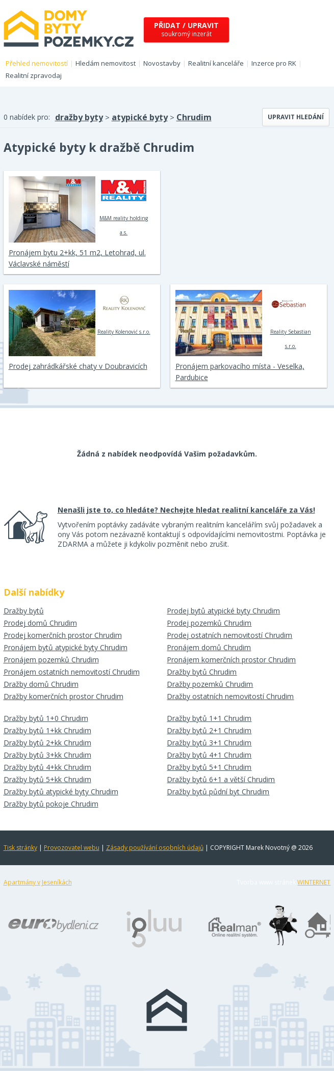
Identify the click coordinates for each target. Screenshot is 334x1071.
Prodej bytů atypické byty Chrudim (223, 610)
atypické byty (140, 117)
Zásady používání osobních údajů (154, 847)
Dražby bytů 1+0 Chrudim (46, 718)
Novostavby (162, 63)
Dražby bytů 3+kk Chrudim (47, 755)
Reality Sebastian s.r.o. (290, 319)
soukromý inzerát (186, 29)
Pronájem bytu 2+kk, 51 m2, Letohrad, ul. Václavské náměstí (77, 258)
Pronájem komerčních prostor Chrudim (231, 659)
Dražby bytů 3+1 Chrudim (209, 742)
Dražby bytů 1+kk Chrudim (47, 730)
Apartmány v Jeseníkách (38, 882)
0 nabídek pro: (27, 117)
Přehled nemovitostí (37, 63)
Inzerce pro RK (273, 63)
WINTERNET (313, 882)
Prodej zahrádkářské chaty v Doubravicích (78, 366)
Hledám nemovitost (105, 63)
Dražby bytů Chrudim (202, 672)
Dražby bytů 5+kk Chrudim (47, 779)
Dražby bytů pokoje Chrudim (51, 804)
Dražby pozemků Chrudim (210, 684)
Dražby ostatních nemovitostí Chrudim (230, 696)
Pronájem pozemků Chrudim (51, 659)
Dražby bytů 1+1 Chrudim (209, 718)
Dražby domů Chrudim (41, 684)
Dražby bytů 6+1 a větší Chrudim (221, 779)
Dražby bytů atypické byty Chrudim (61, 791)
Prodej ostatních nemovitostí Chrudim (229, 635)
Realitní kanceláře (216, 63)
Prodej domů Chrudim (40, 623)
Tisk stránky (20, 847)
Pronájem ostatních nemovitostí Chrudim (72, 672)
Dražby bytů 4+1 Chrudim (209, 755)
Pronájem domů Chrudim (209, 647)
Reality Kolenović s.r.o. (123, 312)
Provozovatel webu (71, 847)
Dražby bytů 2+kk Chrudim (47, 742)
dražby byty (79, 117)
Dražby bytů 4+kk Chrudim (47, 767)
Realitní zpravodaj (34, 75)
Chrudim (194, 117)
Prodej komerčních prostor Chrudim (63, 635)
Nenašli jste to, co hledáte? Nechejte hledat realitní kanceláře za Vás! (186, 510)
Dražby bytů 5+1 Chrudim (209, 767)
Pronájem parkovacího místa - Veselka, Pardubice (239, 371)
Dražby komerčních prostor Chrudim (63, 696)
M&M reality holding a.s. (123, 206)
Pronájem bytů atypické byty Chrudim (65, 647)
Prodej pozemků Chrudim (209, 623)
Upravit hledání (296, 117)
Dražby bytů (24, 610)
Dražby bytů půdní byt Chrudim (218, 791)
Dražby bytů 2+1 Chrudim (209, 730)
